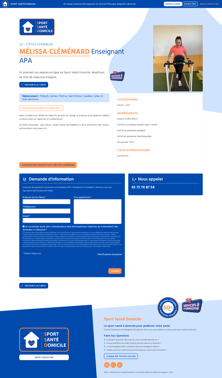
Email (26, 216)
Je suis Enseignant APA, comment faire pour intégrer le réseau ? (133, 346)
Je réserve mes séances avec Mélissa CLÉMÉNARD (48, 165)
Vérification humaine (109, 254)
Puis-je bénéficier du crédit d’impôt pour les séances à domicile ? (134, 343)
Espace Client (173, 4)
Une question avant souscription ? (41, 108)
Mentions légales (160, 372)
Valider (115, 271)
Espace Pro (190, 4)
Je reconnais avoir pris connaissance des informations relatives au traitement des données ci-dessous (70, 228)
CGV (171, 372)
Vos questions (82, 197)
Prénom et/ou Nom (33, 197)
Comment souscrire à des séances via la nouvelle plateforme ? (133, 339)
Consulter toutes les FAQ (120, 356)
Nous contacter (209, 4)
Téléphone (29, 206)
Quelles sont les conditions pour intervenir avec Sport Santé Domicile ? (137, 350)
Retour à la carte (34, 85)
